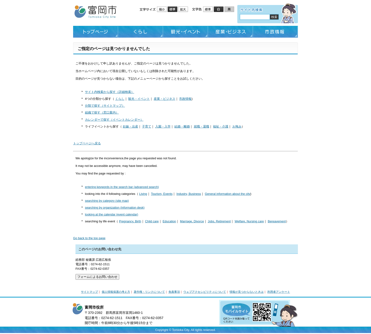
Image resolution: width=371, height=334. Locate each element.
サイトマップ (89, 291)
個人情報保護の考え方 (116, 291)
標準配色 (208, 9)
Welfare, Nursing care (249, 221)
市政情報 (275, 32)
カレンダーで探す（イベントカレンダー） (114, 119)
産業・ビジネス (230, 32)
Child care (152, 221)
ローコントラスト (229, 9)
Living (143, 194)
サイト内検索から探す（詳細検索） (109, 92)
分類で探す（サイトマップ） (105, 105)
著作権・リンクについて (149, 291)
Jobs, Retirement (219, 221)
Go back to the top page (89, 238)
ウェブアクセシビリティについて (204, 291)
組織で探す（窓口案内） (102, 112)
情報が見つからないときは (247, 291)
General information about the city (227, 194)
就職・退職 (201, 126)
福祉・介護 (220, 126)
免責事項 (174, 291)
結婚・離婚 (182, 126)
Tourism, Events (161, 194)
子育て (146, 126)
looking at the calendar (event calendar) (111, 214)
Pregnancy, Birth (130, 221)
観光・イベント (185, 32)
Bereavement (277, 221)
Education (169, 221)
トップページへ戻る (87, 143)
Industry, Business (189, 194)
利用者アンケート (278, 291)
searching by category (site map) (107, 200)
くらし (140, 32)
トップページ (95, 32)
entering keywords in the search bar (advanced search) (122, 187)
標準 (173, 9)
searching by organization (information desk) (115, 207)
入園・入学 (163, 126)
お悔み (237, 126)
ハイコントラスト (219, 9)
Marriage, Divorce (192, 221)
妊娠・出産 (130, 126)
